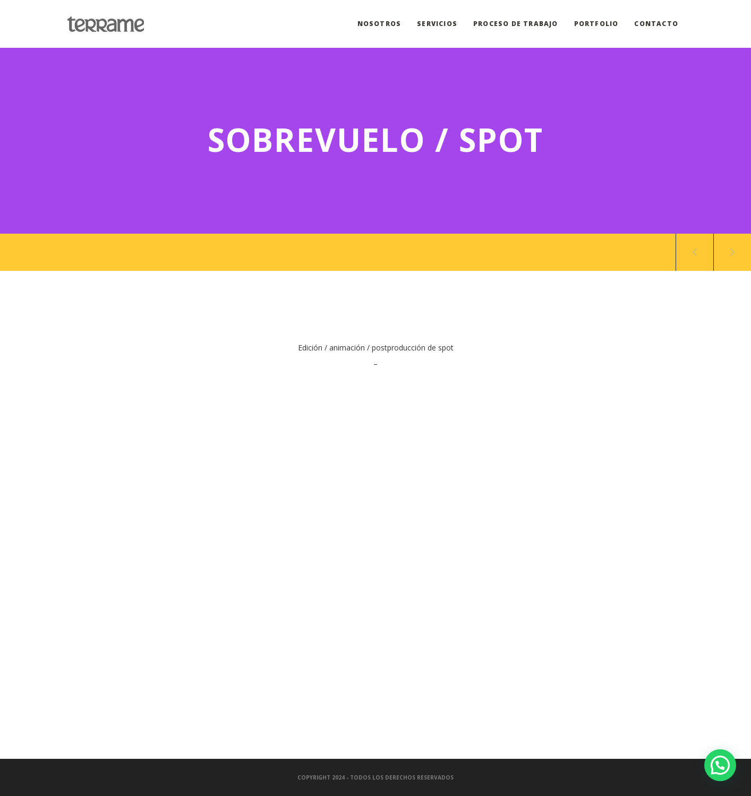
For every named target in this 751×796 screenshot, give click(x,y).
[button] (720, 765)
